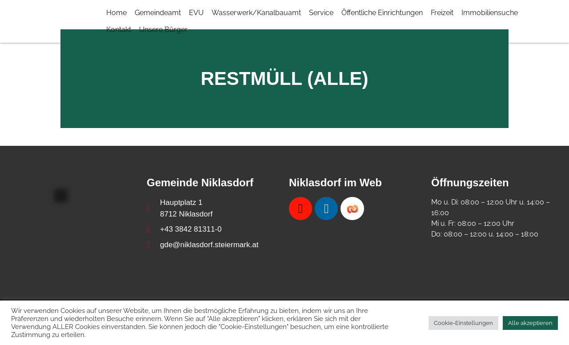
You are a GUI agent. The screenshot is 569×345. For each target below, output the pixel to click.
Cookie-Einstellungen (463, 323)
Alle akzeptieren (530, 323)
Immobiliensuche (489, 12)
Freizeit (442, 12)
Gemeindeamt (158, 12)
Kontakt (118, 29)
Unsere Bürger (163, 29)
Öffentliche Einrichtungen (382, 12)
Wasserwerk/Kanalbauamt (256, 12)
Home (116, 12)
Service (321, 12)
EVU (196, 12)
